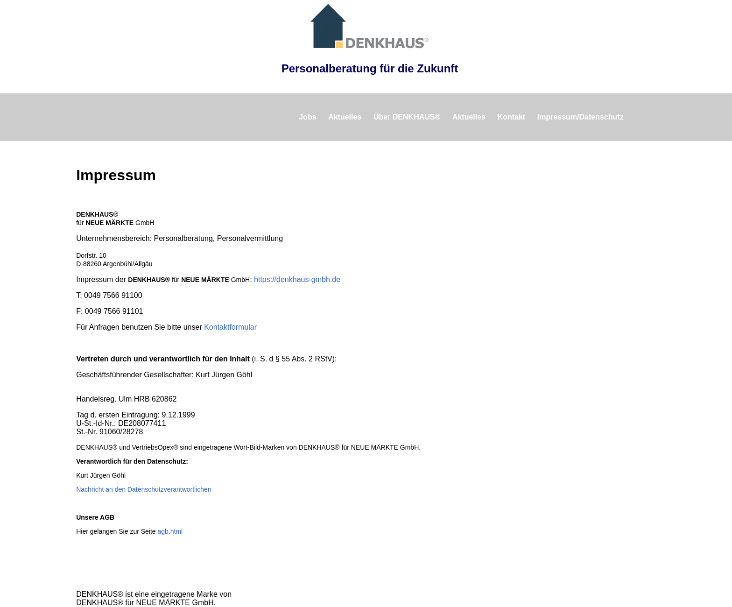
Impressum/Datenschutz (580, 117)
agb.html (170, 531)
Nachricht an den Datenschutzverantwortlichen (143, 489)
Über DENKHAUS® (406, 117)
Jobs (307, 117)
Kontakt (512, 117)
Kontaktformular (230, 327)
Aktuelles (344, 117)
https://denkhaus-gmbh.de (297, 279)
